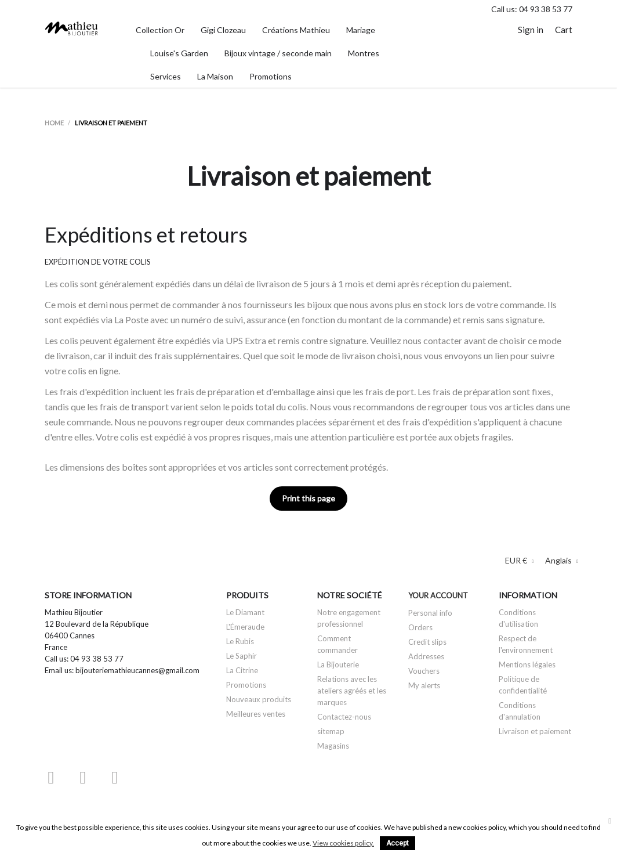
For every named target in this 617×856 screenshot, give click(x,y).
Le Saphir (241, 655)
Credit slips (427, 641)
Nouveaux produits (258, 699)
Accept (397, 843)
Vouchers (424, 671)
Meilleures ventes (255, 713)
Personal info (430, 612)
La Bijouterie (338, 664)
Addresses (426, 656)
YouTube (83, 777)
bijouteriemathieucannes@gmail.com (137, 670)
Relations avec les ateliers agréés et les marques (351, 690)
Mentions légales (527, 664)
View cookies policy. (343, 843)
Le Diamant (245, 612)
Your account (438, 595)
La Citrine (242, 670)
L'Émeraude (245, 626)
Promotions (246, 684)
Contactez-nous (344, 716)
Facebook (51, 777)
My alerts (424, 685)
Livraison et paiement (535, 731)
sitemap (330, 731)
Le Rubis (240, 641)
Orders (420, 627)
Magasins (333, 745)
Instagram (115, 777)
